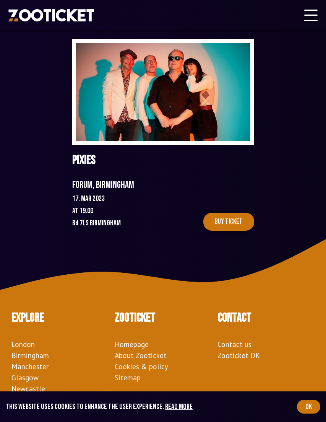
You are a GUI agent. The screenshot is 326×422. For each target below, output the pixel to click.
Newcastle (28, 388)
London (23, 344)
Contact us (234, 344)
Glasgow (25, 377)
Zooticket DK (238, 355)
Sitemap (128, 377)
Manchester (30, 366)
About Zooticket (141, 355)
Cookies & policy (141, 366)
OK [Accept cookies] (308, 406)
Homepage (132, 344)
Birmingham (30, 355)
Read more (179, 406)
